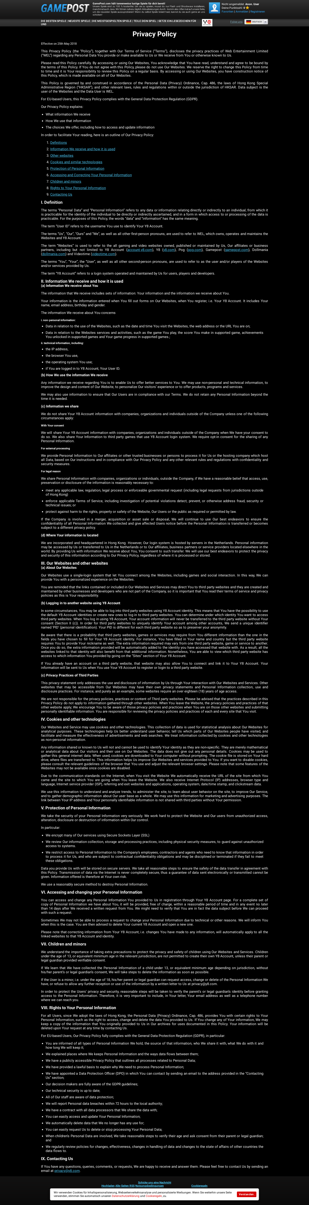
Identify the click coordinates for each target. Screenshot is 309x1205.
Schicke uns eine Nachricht (154, 1182)
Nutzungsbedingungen (149, 1185)
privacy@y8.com (67, 1171)
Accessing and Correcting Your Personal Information (91, 175)
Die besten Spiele (53, 21)
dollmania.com (53, 254)
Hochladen (108, 1185)
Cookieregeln (199, 1185)
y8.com (169, 250)
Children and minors (65, 181)
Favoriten (227, 11)
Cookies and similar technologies (76, 162)
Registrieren (257, 11)
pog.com (195, 250)
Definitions (58, 143)
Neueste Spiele (79, 21)
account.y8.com (139, 250)
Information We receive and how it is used (82, 149)
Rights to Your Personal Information (78, 188)
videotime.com (103, 254)
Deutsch (254, 22)
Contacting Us (61, 194)
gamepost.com (236, 250)
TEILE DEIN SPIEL (145, 21)
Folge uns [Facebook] (236, 21)
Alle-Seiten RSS (125, 1185)
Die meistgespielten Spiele (112, 21)
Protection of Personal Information (77, 168)
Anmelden (242, 11)
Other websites (61, 155)
